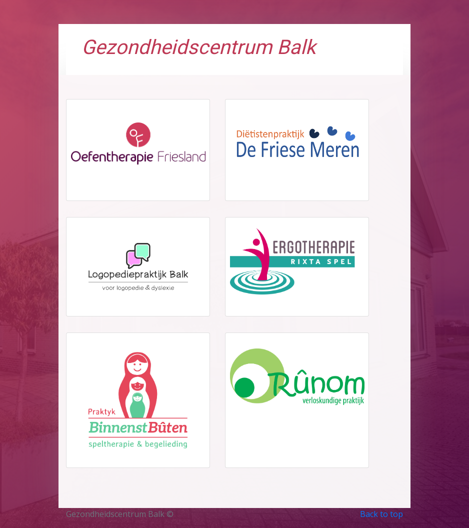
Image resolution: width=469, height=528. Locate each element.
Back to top (381, 514)
